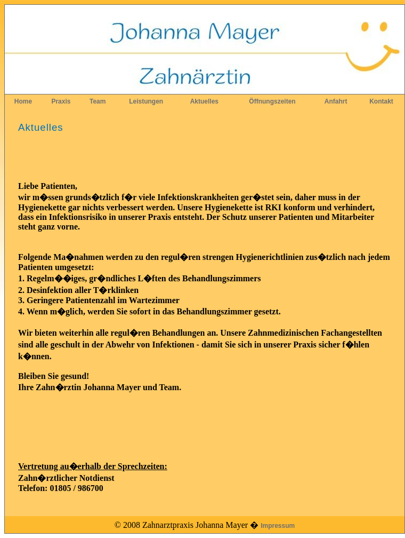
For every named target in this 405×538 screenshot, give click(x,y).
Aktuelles (204, 101)
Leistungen (146, 101)
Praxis (60, 101)
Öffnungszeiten (272, 101)
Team (98, 101)
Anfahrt (336, 101)
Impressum (278, 525)
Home (23, 101)
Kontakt (381, 101)
